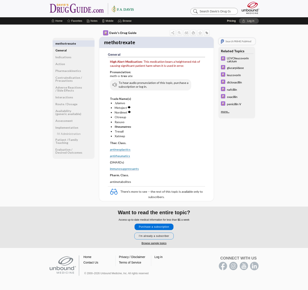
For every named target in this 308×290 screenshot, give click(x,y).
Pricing (231, 20)
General (61, 43)
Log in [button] (158, 257)
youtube (244, 266)
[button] (125, 21)
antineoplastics (120, 150)
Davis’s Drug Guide (102, 8)
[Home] (57, 21)
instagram (233, 266)
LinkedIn (254, 266)
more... (225, 111)
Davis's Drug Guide (119, 32)
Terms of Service (130, 263)
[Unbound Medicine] (250, 8)
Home (87, 257)
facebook (223, 266)
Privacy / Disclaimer (132, 257)
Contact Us (90, 263)
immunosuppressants (124, 169)
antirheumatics (120, 156)
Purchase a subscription (154, 227)
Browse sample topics (154, 243)
